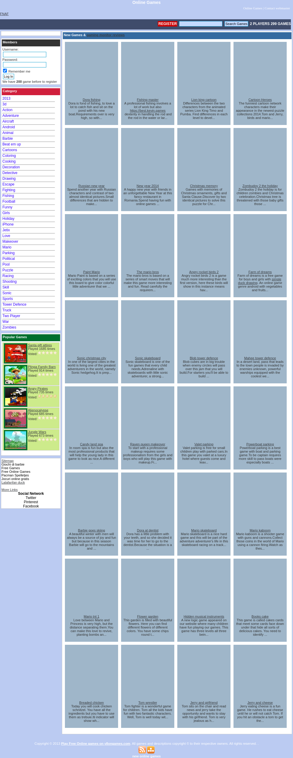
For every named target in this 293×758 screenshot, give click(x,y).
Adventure (10, 116)
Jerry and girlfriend (204, 702)
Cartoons (9, 150)
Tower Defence (14, 304)
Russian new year (91, 186)
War (5, 322)
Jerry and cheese (260, 702)
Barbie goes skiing (91, 530)
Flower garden (147, 616)
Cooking (9, 161)
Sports (7, 299)
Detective (9, 173)
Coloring (9, 156)
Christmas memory (204, 186)
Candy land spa (91, 444)
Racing (8, 276)
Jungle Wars (37, 432)
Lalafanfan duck (13, 482)
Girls (6, 213)
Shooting (9, 281)
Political (8, 259)
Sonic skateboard (147, 358)
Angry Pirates (38, 388)
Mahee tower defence (260, 358)
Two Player (11, 316)
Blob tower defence (204, 358)
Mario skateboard (204, 530)
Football (8, 201)
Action (7, 110)
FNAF (4, 14)
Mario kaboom (260, 530)
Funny (7, 207)
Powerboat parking (260, 444)
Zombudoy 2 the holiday (260, 186)
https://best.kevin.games (148, 110)
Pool (6, 264)
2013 (6, 98)
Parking (8, 253)
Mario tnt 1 (91, 616)
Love (6, 236)
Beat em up (11, 144)
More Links (10, 489)
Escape (8, 184)
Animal (8, 133)
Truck (6, 310)
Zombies (9, 327)
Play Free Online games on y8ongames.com (95, 743)
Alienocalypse (38, 410)
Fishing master (147, 99)
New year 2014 (148, 186)
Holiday (8, 219)
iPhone (8, 224)
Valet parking (203, 444)
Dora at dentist (148, 530)
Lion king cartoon (204, 99)
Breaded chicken (91, 702)
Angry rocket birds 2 (204, 272)
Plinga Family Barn (42, 367)
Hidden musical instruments (204, 616)
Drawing (9, 178)
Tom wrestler (147, 702)
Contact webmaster (277, 8)
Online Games (252, 8)
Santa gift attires (40, 345)
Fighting (8, 190)
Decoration (11, 167)
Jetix (6, 230)
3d (4, 104)
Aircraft (8, 121)
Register (167, 24)
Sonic (6, 293)
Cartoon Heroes (260, 99)
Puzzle (7, 270)
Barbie (7, 138)
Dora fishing (91, 99)
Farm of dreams (260, 272)
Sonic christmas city (91, 358)
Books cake (260, 616)
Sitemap (8, 461)
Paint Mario (91, 272)
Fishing (8, 196)
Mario (6, 247)
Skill (5, 287)
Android (8, 127)
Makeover (10, 241)
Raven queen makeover (147, 444)
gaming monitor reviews (106, 35)
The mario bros (148, 272)
